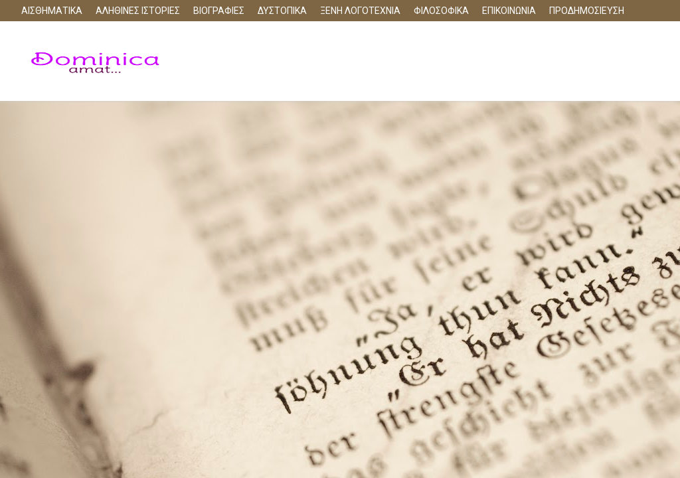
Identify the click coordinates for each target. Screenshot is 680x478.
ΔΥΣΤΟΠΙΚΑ (282, 10)
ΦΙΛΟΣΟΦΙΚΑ (441, 10)
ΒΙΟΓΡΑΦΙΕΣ (218, 10)
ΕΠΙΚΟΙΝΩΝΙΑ (509, 10)
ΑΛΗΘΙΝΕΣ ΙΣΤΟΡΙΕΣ (138, 10)
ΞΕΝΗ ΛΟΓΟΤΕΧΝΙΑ (360, 10)
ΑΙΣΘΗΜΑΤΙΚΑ (51, 10)
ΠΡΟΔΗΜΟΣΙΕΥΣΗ (586, 10)
